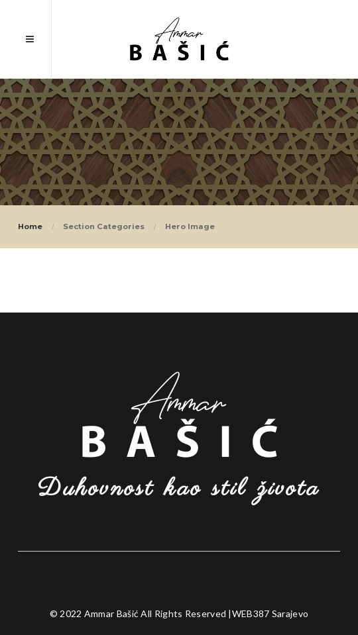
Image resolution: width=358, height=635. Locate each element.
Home (30, 226)
